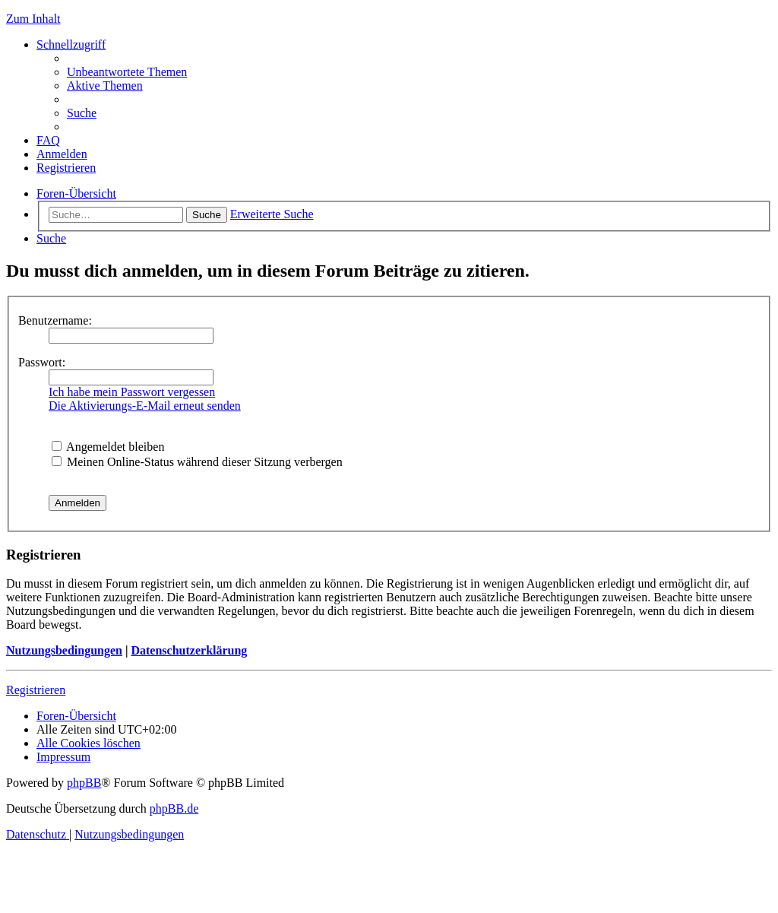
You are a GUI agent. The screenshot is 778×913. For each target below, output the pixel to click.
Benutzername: (55, 320)
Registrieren (35, 689)
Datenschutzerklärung (189, 650)
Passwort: (41, 362)
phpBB (84, 782)
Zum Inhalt (33, 18)
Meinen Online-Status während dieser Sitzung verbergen (197, 461)
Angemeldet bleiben (108, 446)
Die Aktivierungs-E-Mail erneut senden (145, 405)
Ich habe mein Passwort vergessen (132, 391)
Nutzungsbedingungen (64, 650)
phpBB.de (174, 808)
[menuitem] (127, 71)
